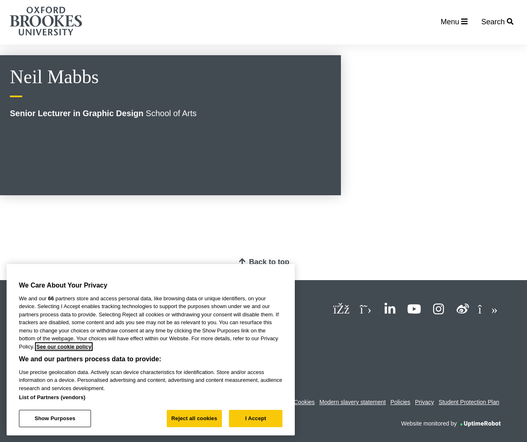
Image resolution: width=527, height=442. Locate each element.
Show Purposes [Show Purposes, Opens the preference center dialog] (55, 418)
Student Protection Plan (468, 402)
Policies (400, 402)
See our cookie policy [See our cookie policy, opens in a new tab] (63, 347)
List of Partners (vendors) (52, 397)
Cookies (304, 402)
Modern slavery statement (352, 402)
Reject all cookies (194, 418)
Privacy (424, 402)
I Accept (255, 418)
